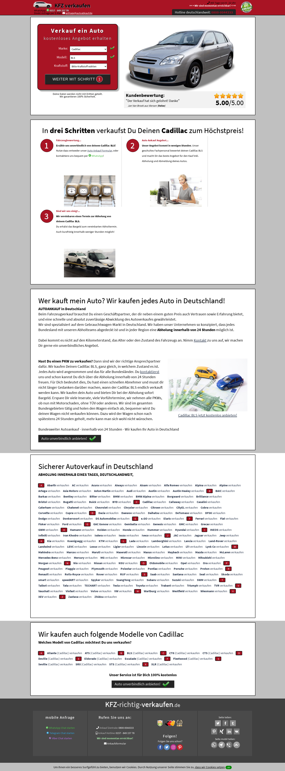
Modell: (62, 57)
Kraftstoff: (61, 65)
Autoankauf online (159, 695)
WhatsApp (84, 172)
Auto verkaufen (180, 695)
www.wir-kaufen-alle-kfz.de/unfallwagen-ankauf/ (82, 700)
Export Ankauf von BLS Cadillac (208, 700)
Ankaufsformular (116, 671)
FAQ (169, 734)
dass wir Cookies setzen (210, 767)
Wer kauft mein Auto (110, 695)
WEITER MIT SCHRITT (78, 79)
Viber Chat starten (62, 666)
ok (228, 767)
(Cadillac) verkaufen (64, 581)
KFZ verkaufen (72, 5)
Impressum (159, 734)
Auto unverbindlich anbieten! (68, 366)
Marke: (63, 48)
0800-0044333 (126, 655)
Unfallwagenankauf (122, 700)
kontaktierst (149, 299)
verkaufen (58, 413)
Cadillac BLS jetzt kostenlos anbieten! (207, 343)
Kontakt (200, 268)
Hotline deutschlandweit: (204, 12)
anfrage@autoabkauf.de (79, 13)
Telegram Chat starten (62, 661)
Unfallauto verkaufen (135, 695)
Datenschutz (121, 734)
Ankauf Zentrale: (108, 655)
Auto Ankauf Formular (68, 167)
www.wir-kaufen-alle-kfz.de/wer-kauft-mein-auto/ (162, 700)
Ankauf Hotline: (106, 661)
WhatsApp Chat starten (62, 655)
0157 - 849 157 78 (59, 10)
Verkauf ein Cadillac (238, 700)
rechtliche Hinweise (140, 734)
